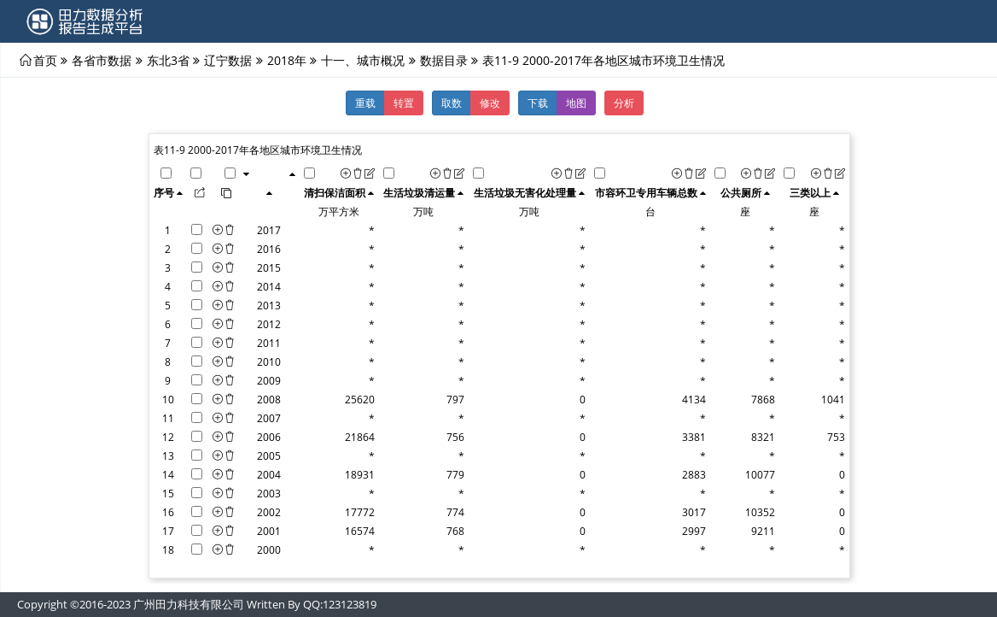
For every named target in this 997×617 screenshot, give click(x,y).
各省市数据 (101, 60)
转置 (404, 102)
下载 (538, 102)
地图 (576, 102)
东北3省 (168, 60)
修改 (490, 102)
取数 (451, 102)
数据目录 (444, 60)
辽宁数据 (228, 60)
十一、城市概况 (363, 60)
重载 (365, 102)
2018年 (286, 60)
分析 (624, 102)
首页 (45, 60)
